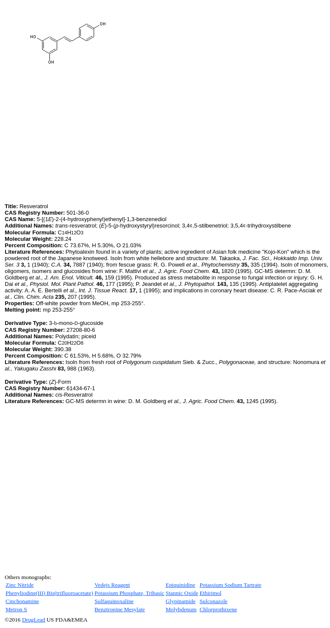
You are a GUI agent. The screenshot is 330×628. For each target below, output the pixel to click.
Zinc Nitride (20, 585)
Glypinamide (180, 601)
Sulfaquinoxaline (114, 601)
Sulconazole (213, 601)
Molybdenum (180, 609)
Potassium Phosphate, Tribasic (130, 593)
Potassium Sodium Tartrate (230, 585)
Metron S (16, 609)
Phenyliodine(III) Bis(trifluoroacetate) (49, 593)
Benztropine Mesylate (120, 609)
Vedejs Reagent (112, 585)
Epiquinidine (180, 585)
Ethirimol (210, 593)
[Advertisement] (77, 141)
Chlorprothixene (218, 609)
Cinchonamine (22, 601)
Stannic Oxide (181, 593)
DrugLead (33, 619)
